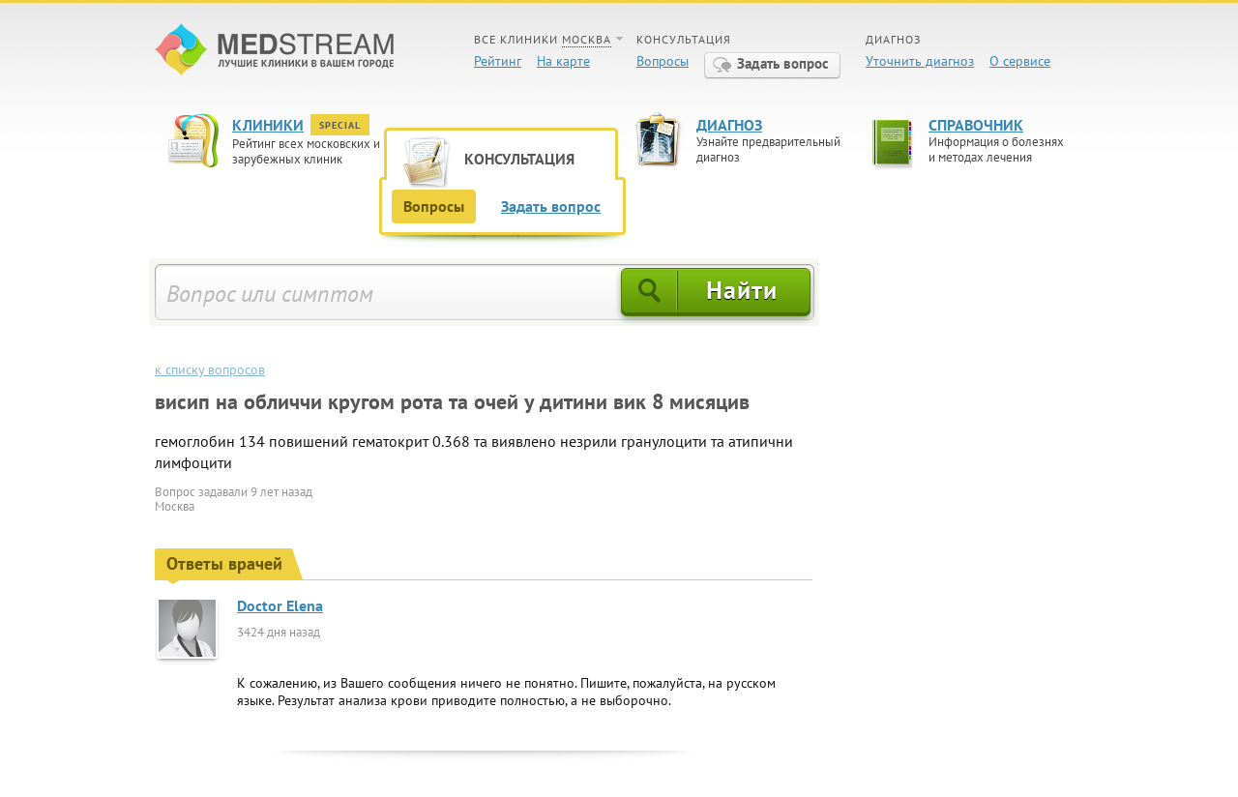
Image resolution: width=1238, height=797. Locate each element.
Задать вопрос (783, 63)
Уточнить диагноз (920, 61)
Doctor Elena (280, 605)
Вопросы (662, 61)
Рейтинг (497, 61)
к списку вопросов (210, 369)
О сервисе (1019, 61)
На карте (563, 61)
